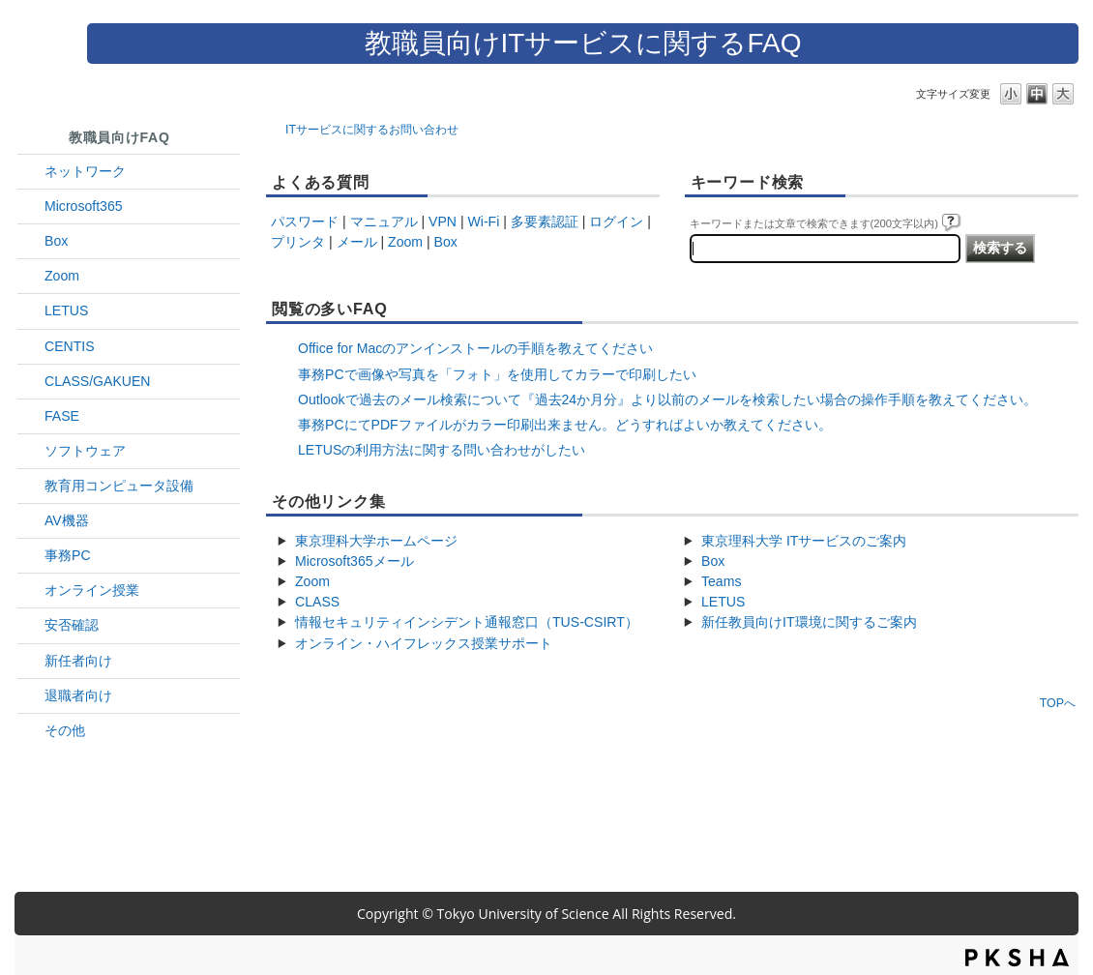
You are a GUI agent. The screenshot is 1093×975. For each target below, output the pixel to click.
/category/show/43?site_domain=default (31, 241)
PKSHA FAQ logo (1017, 957)
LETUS (66, 310)
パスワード (305, 221)
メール (357, 242)
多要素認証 (544, 221)
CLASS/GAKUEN (97, 381)
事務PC (67, 555)
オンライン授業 (91, 590)
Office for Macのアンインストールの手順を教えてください (475, 348)
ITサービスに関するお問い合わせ (371, 129)
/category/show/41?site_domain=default (31, 276)
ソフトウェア (85, 450)
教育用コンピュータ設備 (118, 485)
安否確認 (71, 625)
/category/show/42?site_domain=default (31, 311)
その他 (64, 730)
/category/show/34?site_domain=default (31, 172)
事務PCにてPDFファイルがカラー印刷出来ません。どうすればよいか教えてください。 (565, 424)
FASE (61, 416)
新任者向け (78, 660)
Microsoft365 (83, 206)
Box (56, 241)
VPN (442, 221)
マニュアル (384, 221)
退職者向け (78, 695)
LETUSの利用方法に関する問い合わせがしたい (441, 450)
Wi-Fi (484, 221)
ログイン (616, 221)
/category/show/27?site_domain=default (31, 416)
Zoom (61, 275)
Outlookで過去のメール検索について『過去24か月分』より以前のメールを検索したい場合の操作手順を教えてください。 (667, 399)
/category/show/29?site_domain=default (31, 206)
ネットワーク (85, 171)
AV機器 (66, 520)
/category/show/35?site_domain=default (31, 556)
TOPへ (1058, 702)
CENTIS (69, 346)
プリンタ (298, 242)
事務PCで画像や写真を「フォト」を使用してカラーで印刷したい (497, 374)
